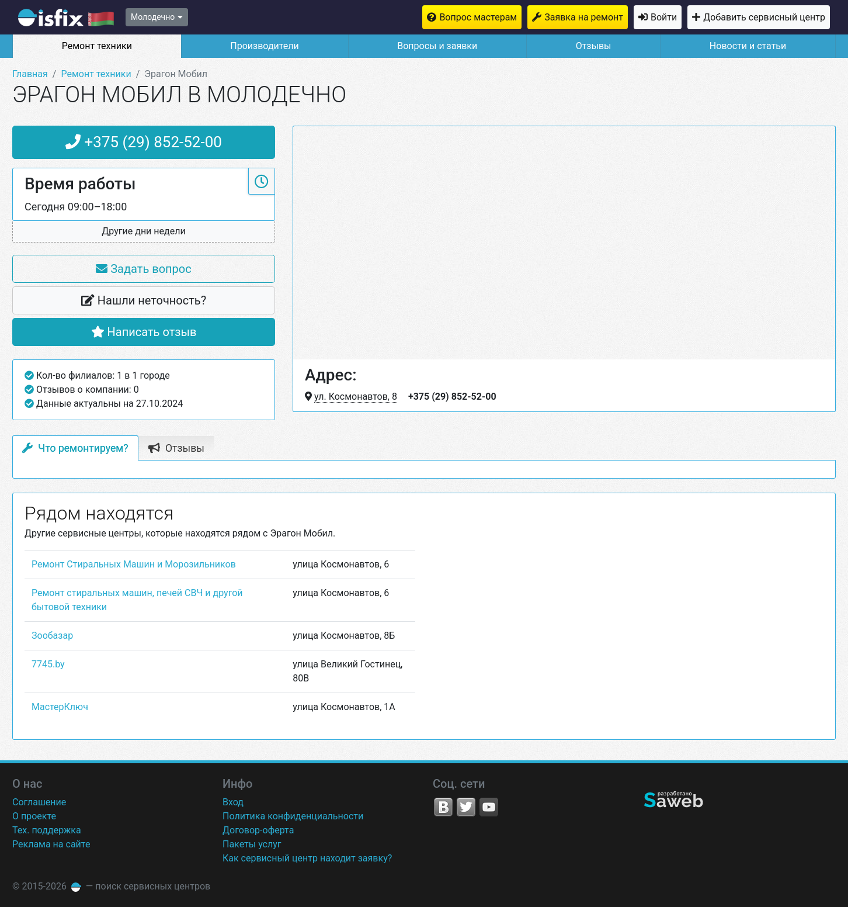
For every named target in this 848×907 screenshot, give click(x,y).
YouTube (488, 807)
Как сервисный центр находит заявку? (307, 858)
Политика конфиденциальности (293, 816)
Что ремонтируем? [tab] (75, 448)
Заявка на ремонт (583, 17)
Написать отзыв (144, 332)
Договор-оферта (258, 830)
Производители (264, 45)
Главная (30, 73)
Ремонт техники (97, 45)
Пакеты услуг (252, 844)
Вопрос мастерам (478, 17)
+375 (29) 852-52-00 (143, 142)
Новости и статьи (748, 45)
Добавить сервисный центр (764, 17)
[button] (143, 232)
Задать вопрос (143, 269)
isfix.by (66, 17)
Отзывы (593, 45)
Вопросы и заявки (437, 45)
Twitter (466, 807)
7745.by (48, 664)
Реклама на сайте (51, 844)
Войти (664, 17)
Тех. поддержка (46, 830)
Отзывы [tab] (176, 448)
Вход (233, 802)
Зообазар (52, 635)
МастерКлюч (60, 706)
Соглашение (39, 802)
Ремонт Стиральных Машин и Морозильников (134, 564)
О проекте (34, 816)
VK (443, 807)
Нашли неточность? (143, 300)
